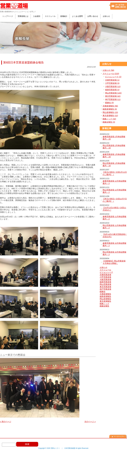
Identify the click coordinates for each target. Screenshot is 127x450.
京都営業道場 (105, 275)
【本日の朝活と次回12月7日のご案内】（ (115, 200)
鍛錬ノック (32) (109, 119)
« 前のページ (5, 421)
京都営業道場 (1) (112, 80)
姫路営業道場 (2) (112, 90)
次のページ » (90, 421)
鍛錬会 (102, 291)
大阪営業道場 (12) (113, 86)
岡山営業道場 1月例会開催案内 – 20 (114, 164)
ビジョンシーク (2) (113, 77)
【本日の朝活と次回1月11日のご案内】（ (115, 173)
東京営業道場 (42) (113, 96)
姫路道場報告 (105, 296)
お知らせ (106, 64)
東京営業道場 (105, 287)
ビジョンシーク (106, 272)
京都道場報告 (105, 294)
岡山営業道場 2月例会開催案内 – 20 (114, 146)
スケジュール (105, 270)
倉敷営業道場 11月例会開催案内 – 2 (114, 217)
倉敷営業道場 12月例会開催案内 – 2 (114, 182)
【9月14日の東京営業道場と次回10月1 (115, 235)
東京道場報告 (105, 301)
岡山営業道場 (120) (113, 93)
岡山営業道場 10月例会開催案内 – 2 (114, 253)
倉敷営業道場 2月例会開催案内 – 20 (114, 137)
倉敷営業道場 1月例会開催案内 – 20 (114, 155)
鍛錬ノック (104, 303)
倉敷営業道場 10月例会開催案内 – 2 (114, 244)
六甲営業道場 (105, 277)
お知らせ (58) (108, 70)
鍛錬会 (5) (109, 102)
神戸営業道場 (105, 289)
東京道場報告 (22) (110, 115)
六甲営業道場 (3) (112, 83)
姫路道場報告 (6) (110, 109)
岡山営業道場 (105, 284)
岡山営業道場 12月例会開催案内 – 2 (114, 191)
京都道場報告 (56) (110, 106)
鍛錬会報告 (104, 306)
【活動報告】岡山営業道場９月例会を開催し (114, 262)
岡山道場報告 (105, 299)
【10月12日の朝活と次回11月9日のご (114, 209)
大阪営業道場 (105, 279)
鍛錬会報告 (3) (109, 122)
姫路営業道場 (105, 282)
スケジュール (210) (111, 73)
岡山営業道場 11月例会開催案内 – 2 (114, 226)
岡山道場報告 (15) (110, 112)
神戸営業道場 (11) (113, 99)
